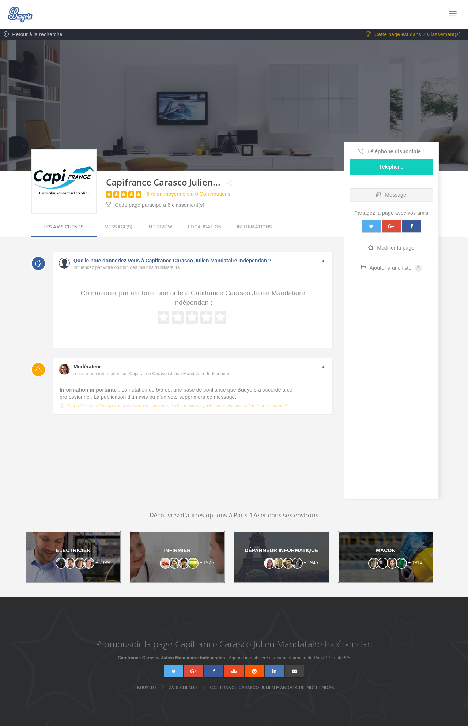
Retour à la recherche (31, 35)
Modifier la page (391, 248)
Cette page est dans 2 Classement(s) (413, 35)
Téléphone (391, 167)
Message (391, 195)
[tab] (391, 193)
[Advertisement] (391, 390)
